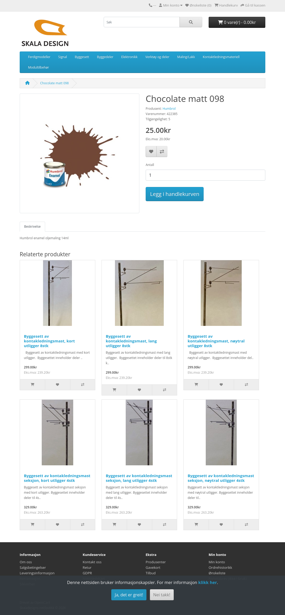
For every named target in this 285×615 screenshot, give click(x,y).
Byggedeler (105, 57)
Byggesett (82, 57)
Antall (150, 165)
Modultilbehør (38, 67)
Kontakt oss (92, 562)
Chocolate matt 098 (54, 83)
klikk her (207, 582)
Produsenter (156, 562)
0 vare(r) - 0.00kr (237, 22)
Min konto (217, 562)
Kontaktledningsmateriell (221, 57)
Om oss (26, 562)
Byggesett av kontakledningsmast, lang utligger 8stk (131, 340)
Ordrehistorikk (220, 567)
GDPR (87, 573)
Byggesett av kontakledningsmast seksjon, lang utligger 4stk (139, 478)
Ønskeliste (217, 573)
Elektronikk (129, 57)
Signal (62, 57)
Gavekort (153, 567)
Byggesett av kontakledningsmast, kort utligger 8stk (49, 340)
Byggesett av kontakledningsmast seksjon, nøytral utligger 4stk (221, 478)
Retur (87, 567)
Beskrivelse (32, 226)
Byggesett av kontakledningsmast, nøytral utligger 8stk (216, 340)
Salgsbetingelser (33, 567)
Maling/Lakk (186, 57)
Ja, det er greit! (129, 595)
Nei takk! (161, 595)
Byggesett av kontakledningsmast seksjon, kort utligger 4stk (57, 478)
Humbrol (169, 108)
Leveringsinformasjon (37, 573)
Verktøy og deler (157, 57)
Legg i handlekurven (174, 193)
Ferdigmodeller (39, 57)
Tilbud (151, 573)
